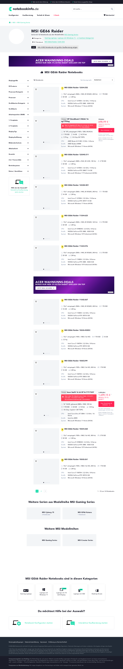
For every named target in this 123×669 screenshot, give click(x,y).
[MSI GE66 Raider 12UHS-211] (46, 167)
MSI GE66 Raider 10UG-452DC (77, 330)
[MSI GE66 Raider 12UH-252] (46, 100)
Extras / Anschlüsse (15, 171)
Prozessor (12, 97)
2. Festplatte (13, 126)
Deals (57, 15)
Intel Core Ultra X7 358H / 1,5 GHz (79, 414)
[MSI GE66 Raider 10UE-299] (46, 373)
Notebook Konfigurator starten (33, 623)
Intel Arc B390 (72, 418)
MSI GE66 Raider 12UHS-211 (76, 154)
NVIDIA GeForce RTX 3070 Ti (78, 201)
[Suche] (93, 9)
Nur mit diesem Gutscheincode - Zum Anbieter (77, 399)
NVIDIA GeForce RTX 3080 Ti (78, 170)
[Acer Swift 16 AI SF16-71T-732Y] (46, 404)
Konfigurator (14, 15)
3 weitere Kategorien (86, 38)
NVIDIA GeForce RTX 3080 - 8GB (79, 103)
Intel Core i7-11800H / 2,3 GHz (78, 259)
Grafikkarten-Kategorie (17, 103)
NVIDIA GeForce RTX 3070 (77, 315)
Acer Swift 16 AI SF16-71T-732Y (80, 392)
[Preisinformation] (109, 122)
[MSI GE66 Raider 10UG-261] (46, 471)
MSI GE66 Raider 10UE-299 (76, 361)
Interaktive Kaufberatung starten (87, 623)
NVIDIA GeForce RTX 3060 (77, 376)
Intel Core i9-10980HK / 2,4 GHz (79, 229)
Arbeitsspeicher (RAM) (17, 114)
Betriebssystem (14, 165)
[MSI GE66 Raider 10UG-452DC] (46, 342)
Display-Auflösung (15, 137)
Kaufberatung (28, 15)
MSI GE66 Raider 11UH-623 (76, 215)
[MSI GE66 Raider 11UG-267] (46, 312)
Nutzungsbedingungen (16, 642)
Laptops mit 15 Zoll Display (61, 592)
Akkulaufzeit (13, 148)
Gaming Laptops (51, 38)
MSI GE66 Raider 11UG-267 (76, 300)
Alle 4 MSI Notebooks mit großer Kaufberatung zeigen (57, 47)
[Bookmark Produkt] (36, 89)
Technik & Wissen (43, 15)
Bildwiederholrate (15, 143)
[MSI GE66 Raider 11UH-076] (46, 258)
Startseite (10, 22)
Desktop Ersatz (97, 592)
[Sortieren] (103, 80)
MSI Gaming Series (23, 22)
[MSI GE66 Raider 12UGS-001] (46, 197)
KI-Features (13, 86)
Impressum (43, 642)
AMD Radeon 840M (74, 144)
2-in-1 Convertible (15, 160)
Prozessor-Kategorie (16, 92)
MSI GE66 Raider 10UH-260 (76, 429)
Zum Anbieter (86, 126)
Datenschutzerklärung (32, 642)
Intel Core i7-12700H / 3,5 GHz (78, 101)
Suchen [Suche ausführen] (112, 9)
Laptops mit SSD (79, 592)
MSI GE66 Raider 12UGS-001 (76, 185)
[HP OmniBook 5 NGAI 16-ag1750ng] (46, 131)
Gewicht (12, 154)
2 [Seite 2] (41, 491)
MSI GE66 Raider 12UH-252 (55, 42)
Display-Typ (13, 131)
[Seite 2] (45, 491)
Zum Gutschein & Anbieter (106, 404)
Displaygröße (13, 80)
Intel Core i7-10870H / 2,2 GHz (78, 343)
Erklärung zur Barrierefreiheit (57, 642)
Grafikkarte (13, 109)
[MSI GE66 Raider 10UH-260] (46, 441)
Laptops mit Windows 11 (67, 38)
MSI (14, 22)
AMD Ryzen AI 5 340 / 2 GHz (77, 141)
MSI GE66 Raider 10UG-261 (76, 459)
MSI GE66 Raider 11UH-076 (76, 246)
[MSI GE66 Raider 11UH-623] (46, 228)
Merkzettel (110, 15)
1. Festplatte (13, 120)
